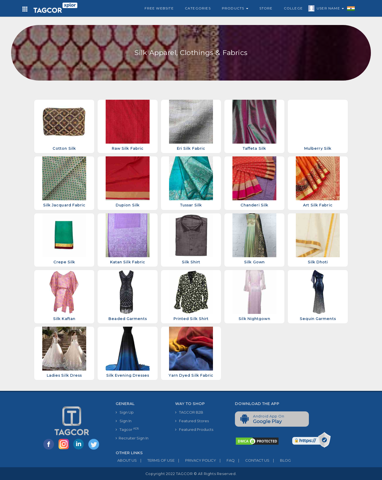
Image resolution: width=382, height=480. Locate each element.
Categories (198, 8)
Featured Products (194, 429)
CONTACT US (252, 460)
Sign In (124, 421)
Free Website (159, 8)
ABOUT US (126, 460)
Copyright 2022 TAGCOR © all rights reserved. (191, 473)
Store (266, 8)
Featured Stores (192, 421)
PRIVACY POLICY (195, 460)
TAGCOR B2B (189, 412)
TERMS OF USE (156, 460)
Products (235, 8)
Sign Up (125, 412)
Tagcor (127, 429)
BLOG (280, 460)
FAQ (225, 460)
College (293, 8)
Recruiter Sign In (132, 438)
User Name (328, 9)
